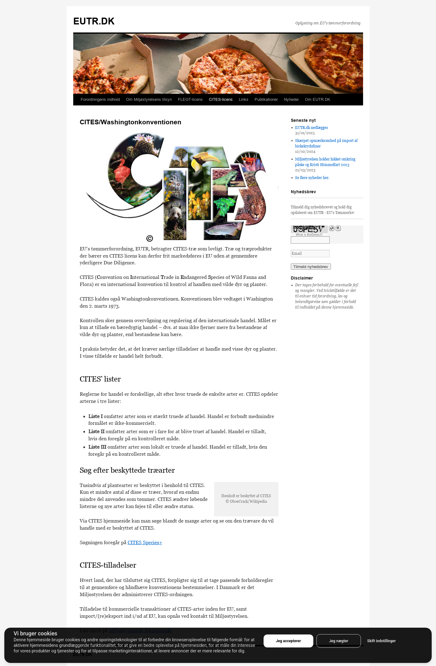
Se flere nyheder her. (312, 178)
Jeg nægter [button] (338, 641)
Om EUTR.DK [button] (317, 99)
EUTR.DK (94, 21)
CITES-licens (221, 99)
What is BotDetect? (309, 234)
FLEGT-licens (190, 99)
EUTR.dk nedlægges (311, 128)
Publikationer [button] (266, 99)
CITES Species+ (145, 542)
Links (243, 99)
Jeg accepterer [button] (288, 641)
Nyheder (291, 99)
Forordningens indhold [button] (100, 99)
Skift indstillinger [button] (381, 641)
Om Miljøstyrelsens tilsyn (149, 99)
